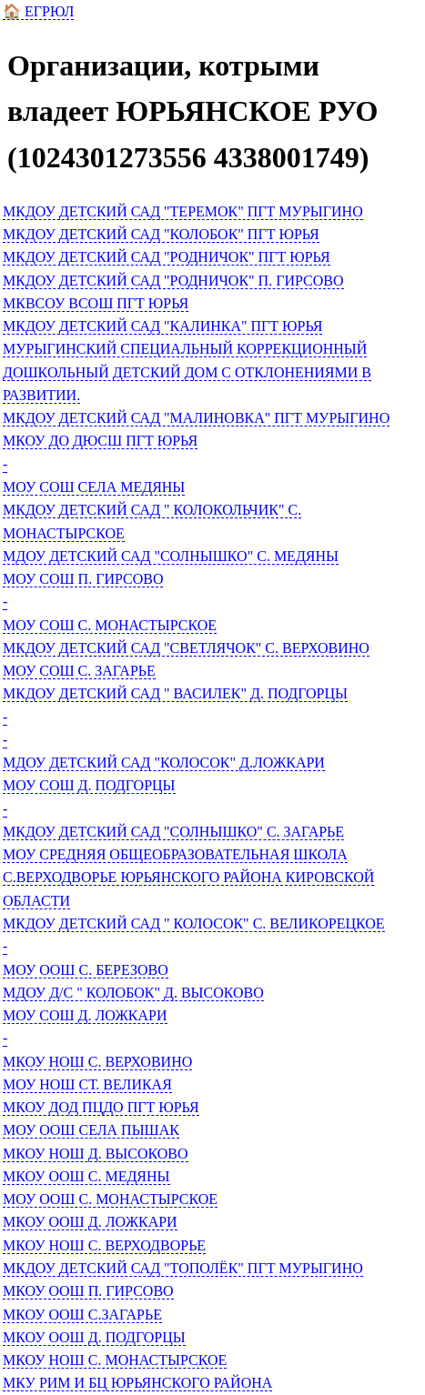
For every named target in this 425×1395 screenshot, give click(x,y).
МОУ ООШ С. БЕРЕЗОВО (85, 970)
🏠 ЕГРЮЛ (38, 11)
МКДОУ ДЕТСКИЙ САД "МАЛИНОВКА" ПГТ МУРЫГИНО (196, 418)
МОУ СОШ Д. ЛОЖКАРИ (85, 1015)
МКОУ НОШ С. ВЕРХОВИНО (97, 1061)
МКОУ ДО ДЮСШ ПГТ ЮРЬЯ (100, 440)
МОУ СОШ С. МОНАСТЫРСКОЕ (110, 625)
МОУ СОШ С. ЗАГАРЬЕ (79, 670)
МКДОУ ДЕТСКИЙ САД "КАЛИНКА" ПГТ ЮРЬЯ (162, 326)
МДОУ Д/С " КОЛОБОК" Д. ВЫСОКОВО (133, 992)
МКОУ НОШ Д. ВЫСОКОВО (95, 1153)
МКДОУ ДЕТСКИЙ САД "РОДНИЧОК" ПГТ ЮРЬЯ (166, 257)
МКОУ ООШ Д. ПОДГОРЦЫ (94, 1337)
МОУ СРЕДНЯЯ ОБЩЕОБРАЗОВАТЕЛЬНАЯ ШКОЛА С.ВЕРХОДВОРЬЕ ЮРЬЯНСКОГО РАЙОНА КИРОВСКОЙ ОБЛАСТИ (188, 877)
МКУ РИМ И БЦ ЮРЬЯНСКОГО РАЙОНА (137, 1382)
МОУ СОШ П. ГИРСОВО (83, 579)
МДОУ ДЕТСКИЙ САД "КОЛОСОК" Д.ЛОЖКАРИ (164, 762)
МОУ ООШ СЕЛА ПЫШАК (91, 1130)
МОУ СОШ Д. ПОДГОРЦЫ (89, 785)
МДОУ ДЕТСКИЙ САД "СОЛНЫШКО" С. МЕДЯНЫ (171, 556)
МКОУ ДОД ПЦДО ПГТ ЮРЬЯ (101, 1107)
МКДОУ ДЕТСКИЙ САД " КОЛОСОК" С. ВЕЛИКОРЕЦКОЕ (194, 923)
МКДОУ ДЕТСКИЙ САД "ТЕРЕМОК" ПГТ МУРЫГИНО (183, 211)
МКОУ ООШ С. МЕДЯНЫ (86, 1176)
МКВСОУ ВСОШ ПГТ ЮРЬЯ (95, 303)
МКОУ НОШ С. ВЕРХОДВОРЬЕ (104, 1245)
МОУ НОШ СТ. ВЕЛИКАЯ (87, 1084)
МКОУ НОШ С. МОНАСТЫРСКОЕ (115, 1360)
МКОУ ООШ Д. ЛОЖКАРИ (90, 1221)
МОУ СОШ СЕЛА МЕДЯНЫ (94, 487)
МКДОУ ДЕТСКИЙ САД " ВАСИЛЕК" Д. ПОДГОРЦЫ (175, 693)
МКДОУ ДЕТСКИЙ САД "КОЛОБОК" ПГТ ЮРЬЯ (161, 234)
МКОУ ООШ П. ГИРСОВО (88, 1291)
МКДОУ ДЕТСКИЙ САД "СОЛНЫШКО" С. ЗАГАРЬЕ (173, 831)
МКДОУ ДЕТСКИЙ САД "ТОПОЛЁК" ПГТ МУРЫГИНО (183, 1268)
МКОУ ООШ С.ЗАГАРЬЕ (82, 1314)
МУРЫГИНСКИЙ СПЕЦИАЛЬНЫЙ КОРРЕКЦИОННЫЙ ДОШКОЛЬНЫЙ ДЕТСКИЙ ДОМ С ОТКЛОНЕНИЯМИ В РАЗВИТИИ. (187, 372)
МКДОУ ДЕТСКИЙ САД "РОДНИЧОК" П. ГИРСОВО (173, 280)
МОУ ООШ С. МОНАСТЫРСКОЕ (110, 1199)
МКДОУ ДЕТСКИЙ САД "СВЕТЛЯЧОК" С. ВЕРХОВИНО (186, 648)
